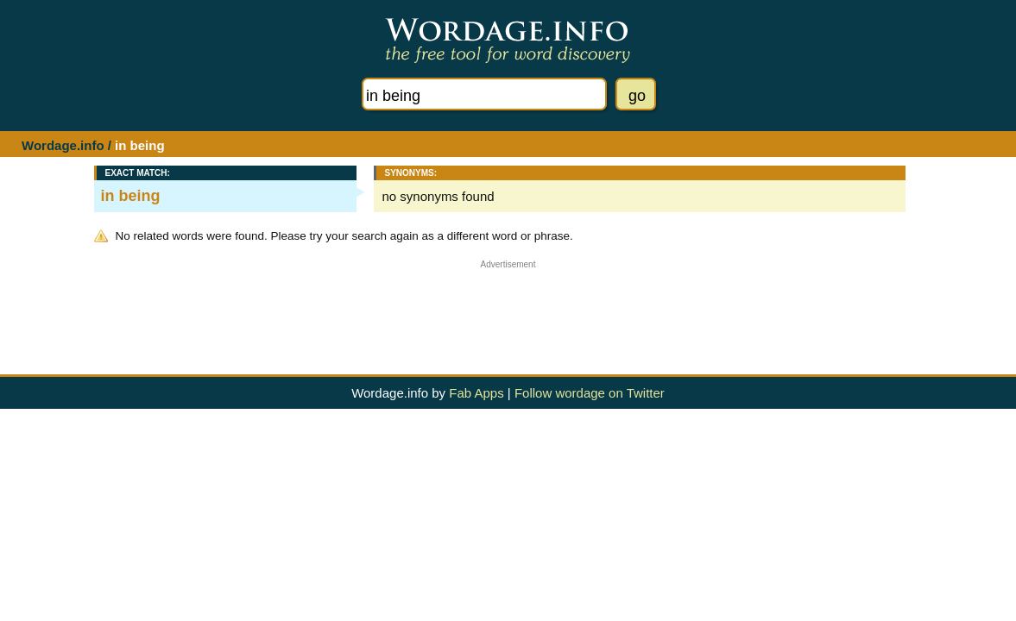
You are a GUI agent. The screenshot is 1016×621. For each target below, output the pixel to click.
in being (131, 195)
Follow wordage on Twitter (589, 393)
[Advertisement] (508, 308)
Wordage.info (63, 145)
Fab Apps (476, 393)
